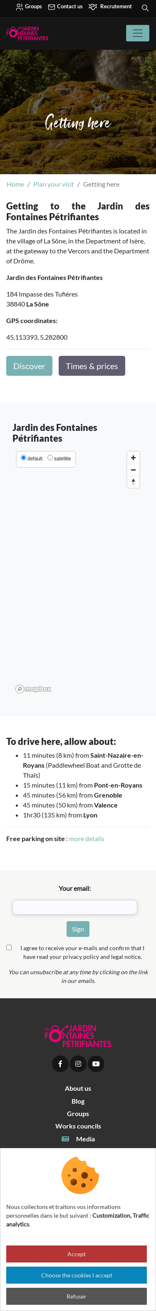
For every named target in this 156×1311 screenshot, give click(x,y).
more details (86, 838)
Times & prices (92, 366)
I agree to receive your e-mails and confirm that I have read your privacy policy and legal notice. (82, 952)
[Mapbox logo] (33, 689)
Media (78, 1139)
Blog (78, 1101)
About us (78, 1088)
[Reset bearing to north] (133, 482)
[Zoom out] (133, 470)
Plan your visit (53, 184)
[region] (78, 572)
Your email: (75, 888)
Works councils (78, 1126)
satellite (62, 459)
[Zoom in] (133, 458)
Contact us (65, 7)
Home (15, 184)
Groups (28, 7)
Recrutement (110, 7)
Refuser (77, 1296)
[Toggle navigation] (137, 33)
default (34, 459)
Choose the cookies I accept (76, 1275)
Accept (76, 1253)
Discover (29, 366)
